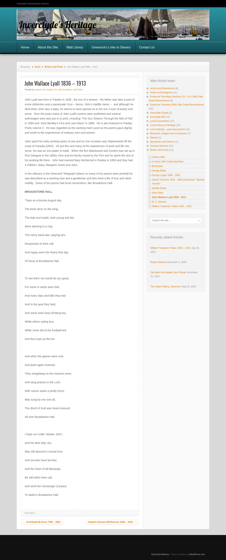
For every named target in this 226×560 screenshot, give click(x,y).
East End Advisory (160, 554)
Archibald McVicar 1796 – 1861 (42, 522)
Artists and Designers (161, 92)
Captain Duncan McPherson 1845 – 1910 (112, 522)
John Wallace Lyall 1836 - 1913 (169, 197)
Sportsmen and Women (162, 141)
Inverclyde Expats (159, 112)
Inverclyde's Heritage (57, 25)
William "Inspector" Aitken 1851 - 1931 (172, 206)
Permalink (29, 513)
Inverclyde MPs (158, 117)
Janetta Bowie (159, 188)
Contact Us (147, 47)
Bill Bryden (157, 166)
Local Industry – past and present (167, 129)
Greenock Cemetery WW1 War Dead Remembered (177, 104)
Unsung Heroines (159, 145)
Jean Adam (158, 192)
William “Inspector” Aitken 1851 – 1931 (170, 248)
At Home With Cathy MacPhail (167, 161)
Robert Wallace (158, 262)
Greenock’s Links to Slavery (111, 47)
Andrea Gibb (158, 157)
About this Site (48, 47)
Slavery (154, 137)
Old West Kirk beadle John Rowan (168, 272)
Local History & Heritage (162, 125)
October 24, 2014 (54, 89)
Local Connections (159, 121)
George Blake (159, 170)
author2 (38, 89)
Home (25, 47)
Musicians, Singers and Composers (168, 133)
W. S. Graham (159, 201)
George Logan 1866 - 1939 (166, 175)
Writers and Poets (54, 67)
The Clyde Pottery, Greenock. (165, 286)
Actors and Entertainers (162, 88)
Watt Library (74, 47)
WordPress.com (197, 554)
